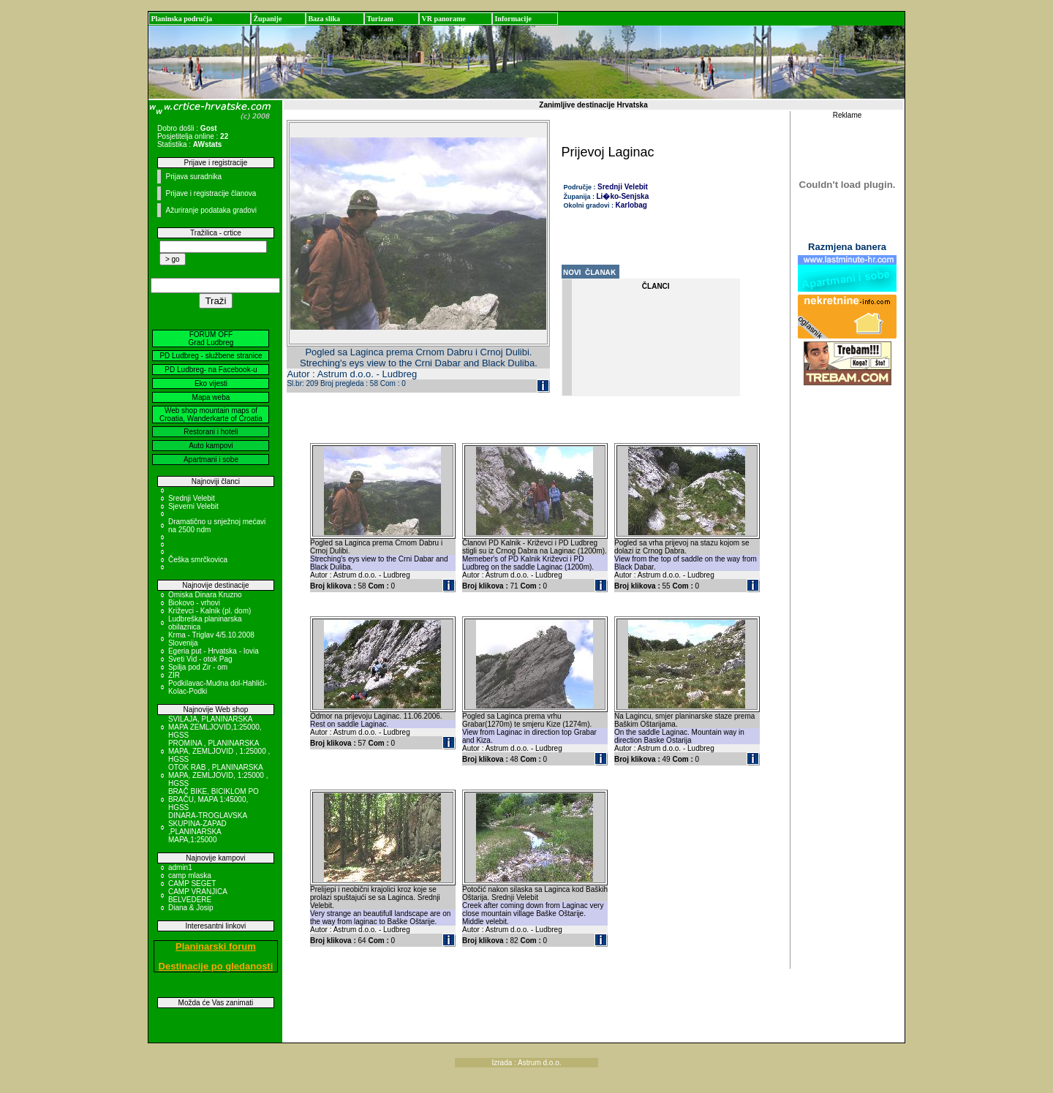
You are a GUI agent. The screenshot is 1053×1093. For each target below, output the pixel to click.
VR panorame (443, 19)
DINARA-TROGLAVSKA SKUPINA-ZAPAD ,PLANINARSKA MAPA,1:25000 (207, 828)
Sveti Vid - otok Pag (200, 659)
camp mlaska (189, 875)
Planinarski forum (216, 946)
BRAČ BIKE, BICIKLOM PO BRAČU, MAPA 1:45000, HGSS (213, 799)
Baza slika (324, 19)
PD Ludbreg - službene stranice (210, 356)
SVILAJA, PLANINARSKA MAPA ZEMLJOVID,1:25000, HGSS (215, 727)
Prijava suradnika (193, 177)
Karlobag (631, 205)
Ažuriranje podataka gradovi (211, 210)
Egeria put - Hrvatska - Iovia (213, 651)
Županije (267, 19)
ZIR (174, 675)
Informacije (513, 19)
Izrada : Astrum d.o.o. (526, 1063)
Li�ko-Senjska (623, 196)
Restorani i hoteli (211, 432)
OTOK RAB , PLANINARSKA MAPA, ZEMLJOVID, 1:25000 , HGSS (218, 775)
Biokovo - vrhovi (194, 603)
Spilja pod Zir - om (197, 667)
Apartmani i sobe (211, 459)
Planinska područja (181, 19)
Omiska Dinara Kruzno (205, 595)
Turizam (379, 19)
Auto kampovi (211, 446)
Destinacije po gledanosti (216, 966)
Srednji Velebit (191, 498)
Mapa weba (211, 397)
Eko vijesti (211, 383)
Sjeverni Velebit (193, 506)
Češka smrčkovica (197, 560)
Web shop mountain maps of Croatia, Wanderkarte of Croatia (211, 414)
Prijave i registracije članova (210, 193)
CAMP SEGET (192, 884)
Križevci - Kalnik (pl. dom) (209, 611)
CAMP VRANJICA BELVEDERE (197, 896)
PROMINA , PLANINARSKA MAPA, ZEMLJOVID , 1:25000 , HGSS (219, 751)
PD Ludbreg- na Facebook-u (211, 370)
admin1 (180, 867)
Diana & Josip (191, 908)
